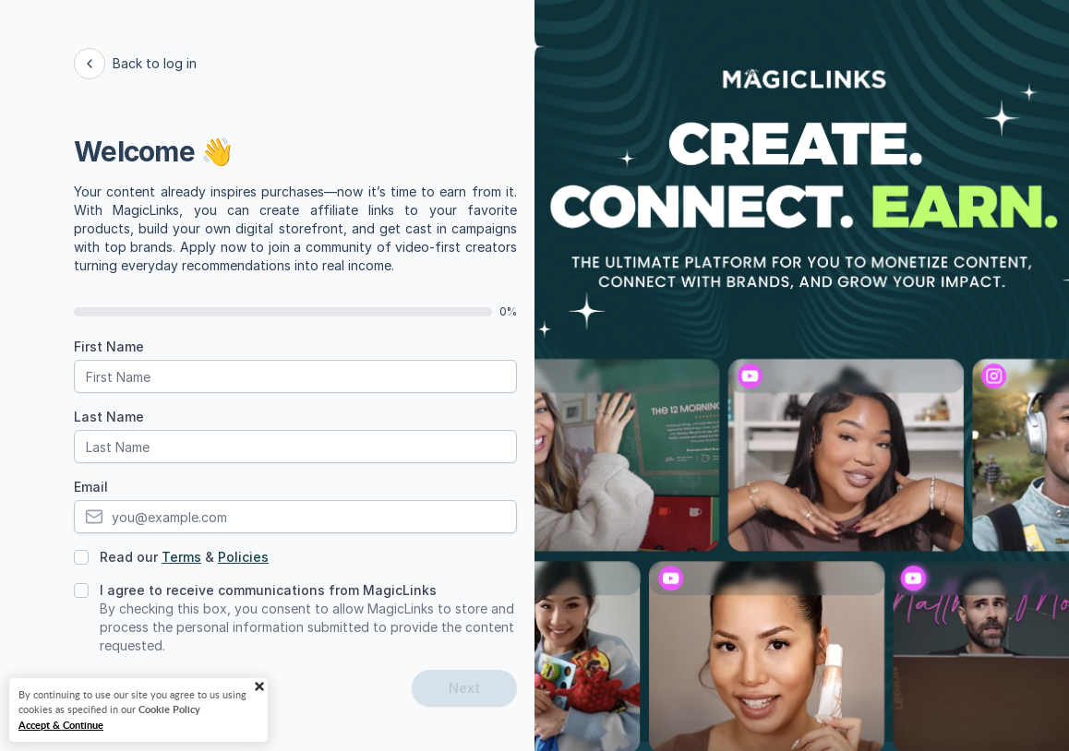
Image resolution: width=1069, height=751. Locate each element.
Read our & (184, 557)
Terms (181, 557)
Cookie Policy (169, 709)
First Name (109, 346)
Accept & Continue (60, 725)
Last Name (109, 416)
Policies (243, 557)
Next (464, 688)
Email (91, 487)
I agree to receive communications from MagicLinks (268, 590)
